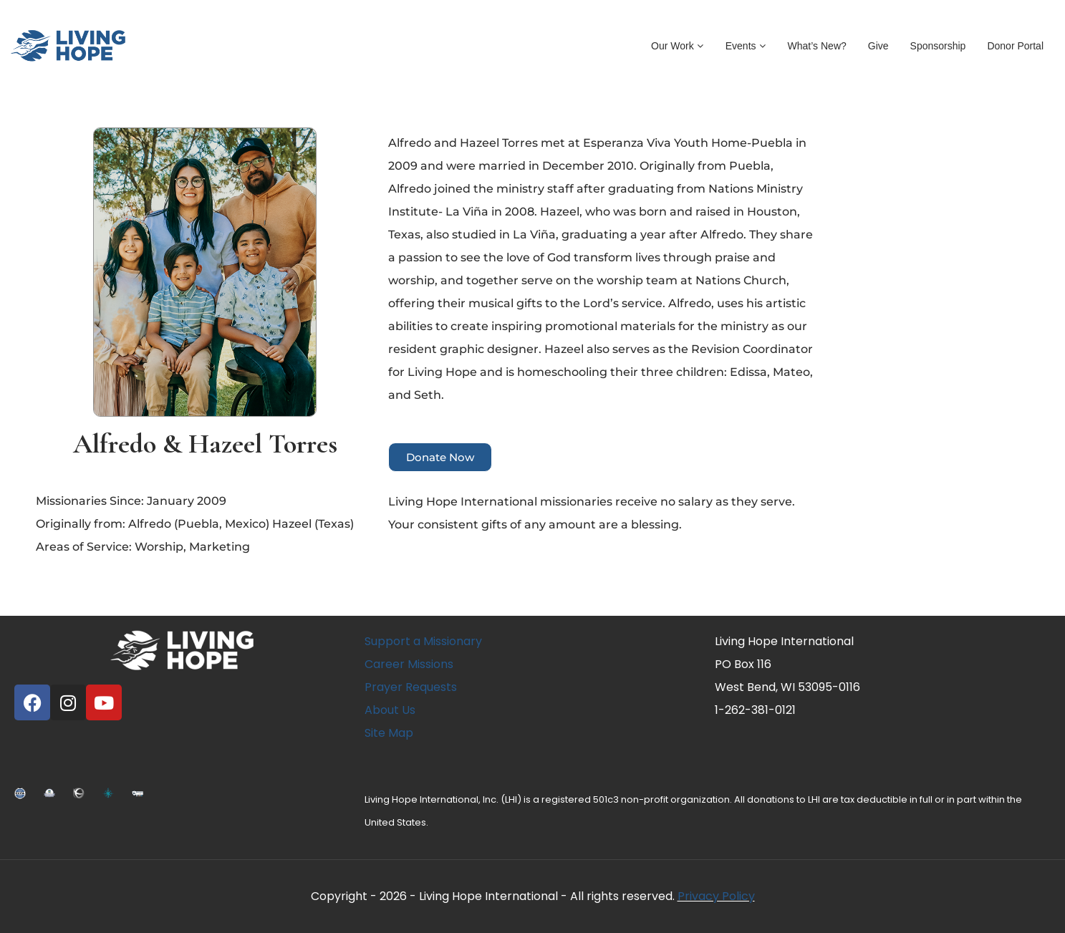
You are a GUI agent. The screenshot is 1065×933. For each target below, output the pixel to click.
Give (878, 46)
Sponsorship (938, 46)
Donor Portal (1015, 46)
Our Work (677, 46)
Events (746, 46)
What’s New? (817, 46)
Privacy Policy (716, 896)
